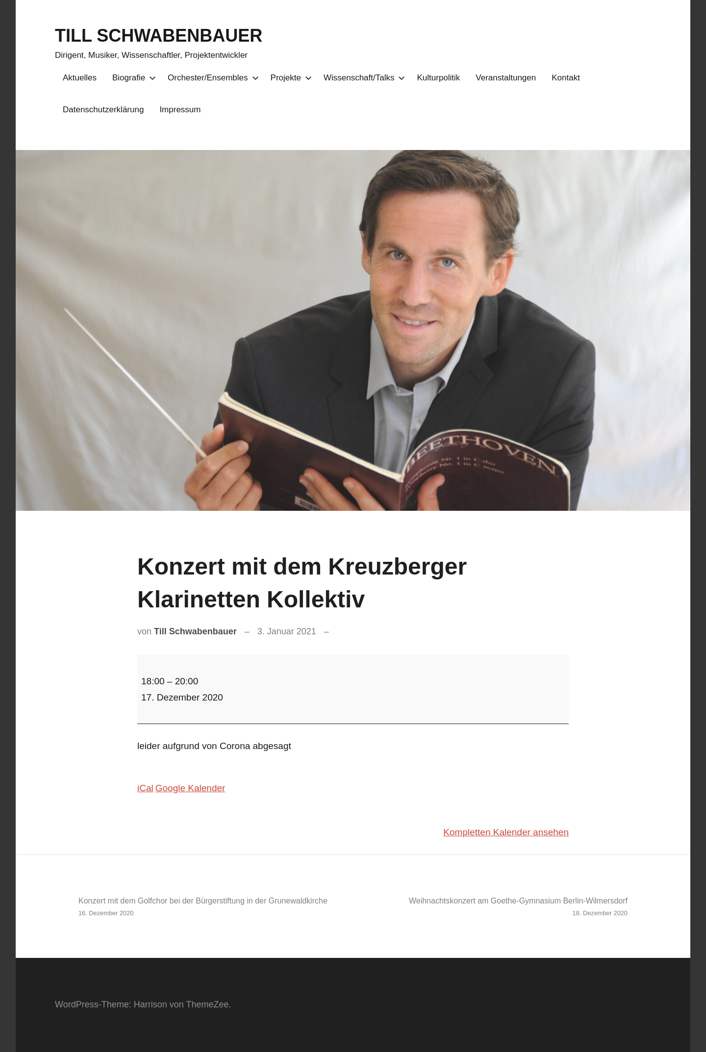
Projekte (289, 77)
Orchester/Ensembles (211, 77)
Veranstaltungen (506, 77)
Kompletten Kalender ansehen (506, 832)
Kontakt (566, 77)
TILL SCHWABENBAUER (158, 35)
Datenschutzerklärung (103, 109)
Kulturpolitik (438, 77)
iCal (145, 788)
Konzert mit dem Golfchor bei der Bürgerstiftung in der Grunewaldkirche (211, 908)
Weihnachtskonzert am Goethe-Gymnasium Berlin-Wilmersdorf (494, 908)
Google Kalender (190, 788)
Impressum (180, 109)
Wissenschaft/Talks (363, 77)
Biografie (132, 77)
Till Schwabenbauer (195, 631)
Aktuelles (80, 77)
